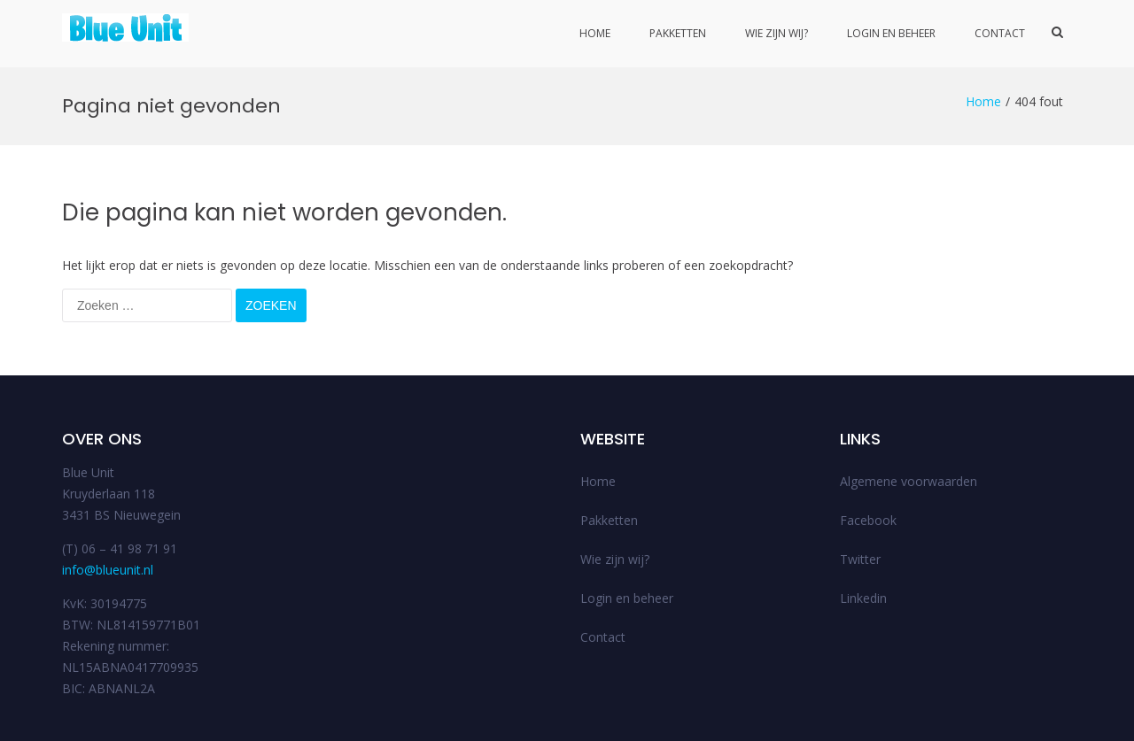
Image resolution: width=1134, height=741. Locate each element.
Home (594, 33)
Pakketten (677, 33)
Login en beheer (891, 33)
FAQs (1058, 721)
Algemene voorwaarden (908, 414)
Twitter (860, 492)
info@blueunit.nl (107, 503)
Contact (1000, 33)
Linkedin (863, 531)
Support (1012, 721)
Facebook (868, 453)
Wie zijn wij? (776, 33)
